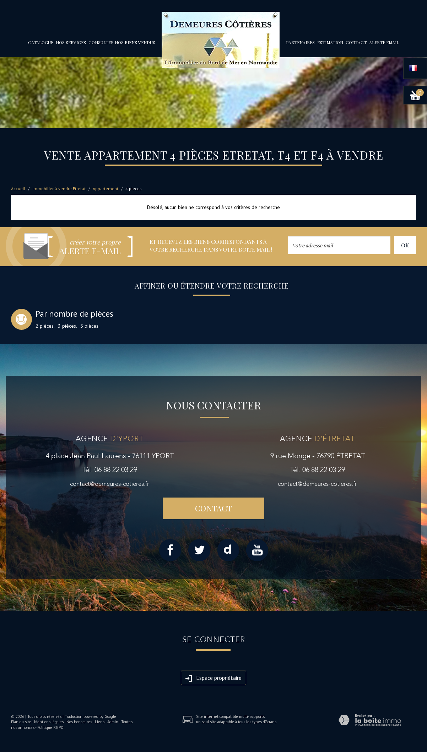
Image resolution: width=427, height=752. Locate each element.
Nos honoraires (79, 721)
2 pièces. (45, 326)
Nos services (71, 42)
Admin (112, 721)
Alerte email (384, 42)
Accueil (18, 188)
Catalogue (40, 42)
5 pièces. (89, 326)
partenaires (300, 42)
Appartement (105, 188)
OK (405, 245)
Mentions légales (49, 721)
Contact (356, 42)
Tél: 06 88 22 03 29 (109, 469)
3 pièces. (67, 326)
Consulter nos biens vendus (121, 42)
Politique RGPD (50, 727)
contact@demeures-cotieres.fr (109, 484)
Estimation (330, 42)
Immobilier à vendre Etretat (59, 188)
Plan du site (21, 721)
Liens (99, 721)
